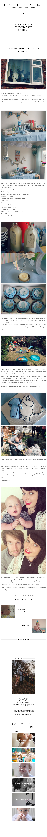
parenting (30, 595)
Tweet (24, 599)
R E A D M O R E (23, 716)
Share (17, 599)
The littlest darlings (23, 5)
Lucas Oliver (21, 595)
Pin (30, 599)
